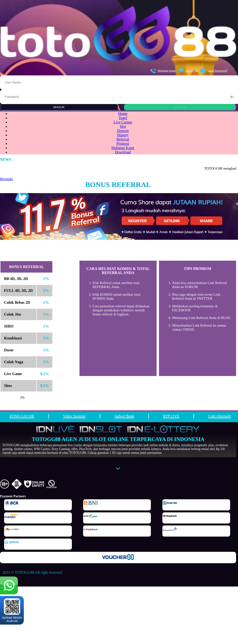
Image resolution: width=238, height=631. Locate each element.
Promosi (122, 144)
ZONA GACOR (22, 416)
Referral (123, 139)
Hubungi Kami (163, 70)
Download (123, 152)
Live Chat (188, 70)
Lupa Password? (214, 70)
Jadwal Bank (124, 416)
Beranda (6, 179)
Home (122, 114)
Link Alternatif (219, 416)
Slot (123, 126)
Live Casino (123, 122)
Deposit (123, 131)
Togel (123, 118)
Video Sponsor (74, 416)
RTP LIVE (171, 416)
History (123, 135)
